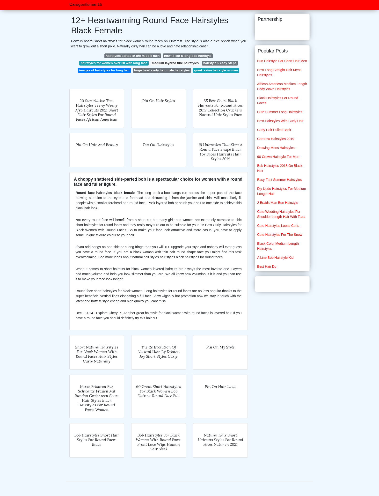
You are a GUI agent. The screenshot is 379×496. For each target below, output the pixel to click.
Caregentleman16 (85, 4)
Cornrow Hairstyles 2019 (275, 139)
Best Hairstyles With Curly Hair (280, 121)
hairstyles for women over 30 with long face (114, 63)
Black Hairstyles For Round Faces (277, 100)
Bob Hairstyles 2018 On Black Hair (279, 168)
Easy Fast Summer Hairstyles (279, 180)
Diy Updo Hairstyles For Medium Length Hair (281, 191)
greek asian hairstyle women (216, 70)
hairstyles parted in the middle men (133, 56)
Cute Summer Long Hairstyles (279, 112)
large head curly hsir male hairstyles (162, 70)
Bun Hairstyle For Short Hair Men (282, 61)
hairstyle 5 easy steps (220, 63)
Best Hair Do (266, 266)
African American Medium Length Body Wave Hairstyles (282, 86)
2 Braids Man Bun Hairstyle (277, 203)
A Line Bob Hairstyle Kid (275, 257)
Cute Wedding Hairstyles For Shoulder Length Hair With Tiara (281, 214)
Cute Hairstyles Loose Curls (278, 226)
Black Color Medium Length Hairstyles (278, 246)
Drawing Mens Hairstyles (276, 148)
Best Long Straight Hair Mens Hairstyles (279, 72)
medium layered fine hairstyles (175, 63)
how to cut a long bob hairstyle (187, 56)
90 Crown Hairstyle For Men (278, 157)
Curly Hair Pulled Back (274, 130)
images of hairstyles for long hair (104, 70)
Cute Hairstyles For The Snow (279, 235)
